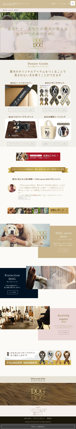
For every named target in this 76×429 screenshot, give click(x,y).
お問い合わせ (27, 420)
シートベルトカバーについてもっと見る (21, 111)
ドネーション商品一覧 (38, 413)
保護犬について (38, 415)
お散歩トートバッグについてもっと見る (55, 145)
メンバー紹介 (62, 5)
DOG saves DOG (11, 11)
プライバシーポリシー (39, 420)
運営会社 (54, 5)
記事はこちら (24, 200)
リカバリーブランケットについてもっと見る (21, 145)
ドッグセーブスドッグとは (38, 411)
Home (38, 409)
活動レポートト (38, 416)
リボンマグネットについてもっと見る (54, 111)
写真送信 (70, 5)
